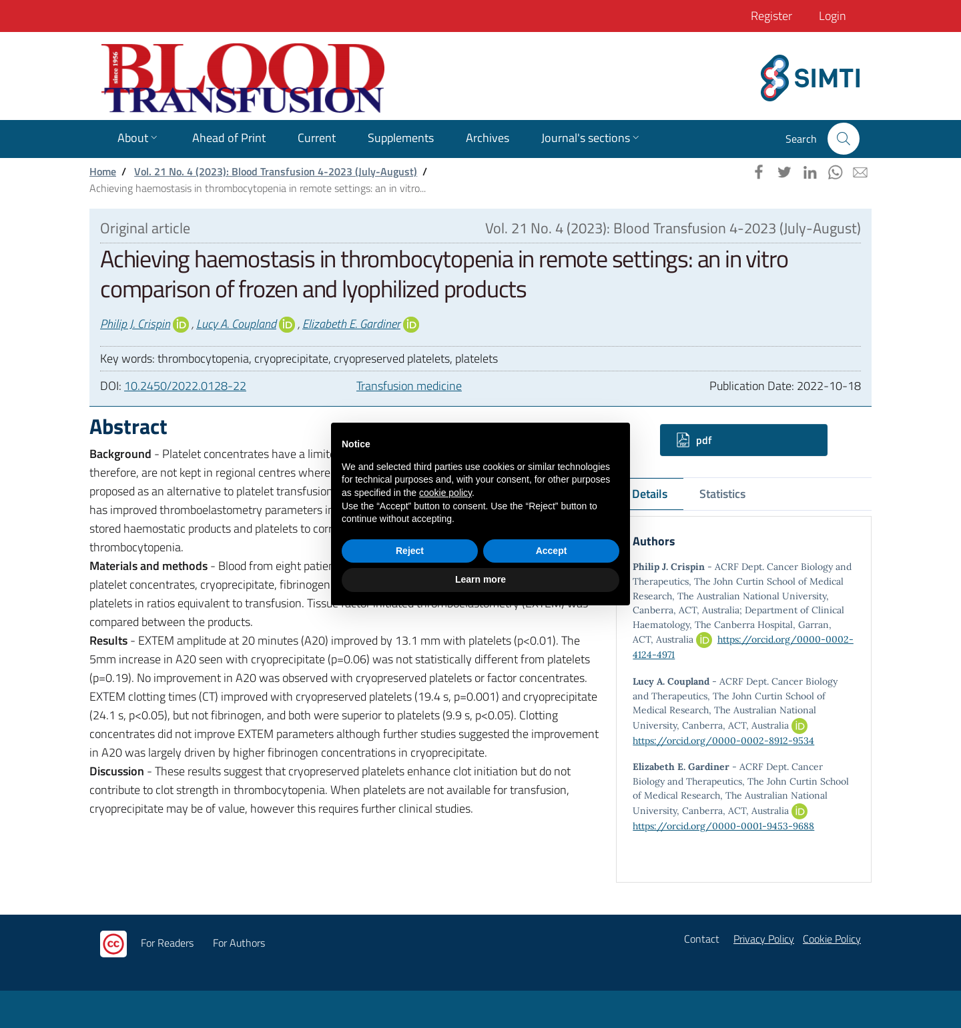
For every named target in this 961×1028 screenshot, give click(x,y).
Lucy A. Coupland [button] (236, 324)
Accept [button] (551, 550)
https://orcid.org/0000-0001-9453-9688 (723, 827)
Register (771, 16)
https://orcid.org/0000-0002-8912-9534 (723, 741)
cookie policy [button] (445, 492)
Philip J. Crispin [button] (135, 324)
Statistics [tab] (722, 494)
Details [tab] (649, 494)
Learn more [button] (480, 579)
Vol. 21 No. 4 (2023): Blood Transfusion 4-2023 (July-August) (275, 171)
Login (832, 16)
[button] (844, 139)
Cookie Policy (832, 939)
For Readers (167, 943)
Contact (701, 939)
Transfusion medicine (409, 386)
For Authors (239, 943)
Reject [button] (410, 550)
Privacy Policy (763, 939)
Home (102, 171)
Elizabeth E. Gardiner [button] (351, 324)
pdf (694, 440)
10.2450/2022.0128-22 (185, 386)
